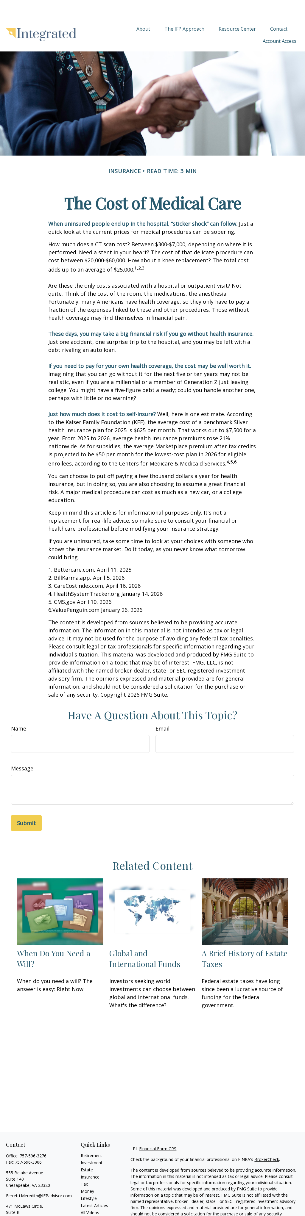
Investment (91, 1145)
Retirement (91, 1137)
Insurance (90, 1159)
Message (22, 750)
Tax (84, 1166)
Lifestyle (89, 1180)
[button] (143, 10)
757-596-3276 (33, 1138)
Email (162, 710)
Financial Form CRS (157, 1131)
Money (87, 1173)
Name (18, 710)
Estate (87, 1152)
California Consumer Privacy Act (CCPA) (168, 1213)
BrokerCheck (266, 1141)
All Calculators (94, 1202)
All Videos (90, 1195)
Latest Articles (94, 1187)
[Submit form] (26, 805)
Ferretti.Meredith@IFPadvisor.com (39, 1178)
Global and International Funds (144, 940)
